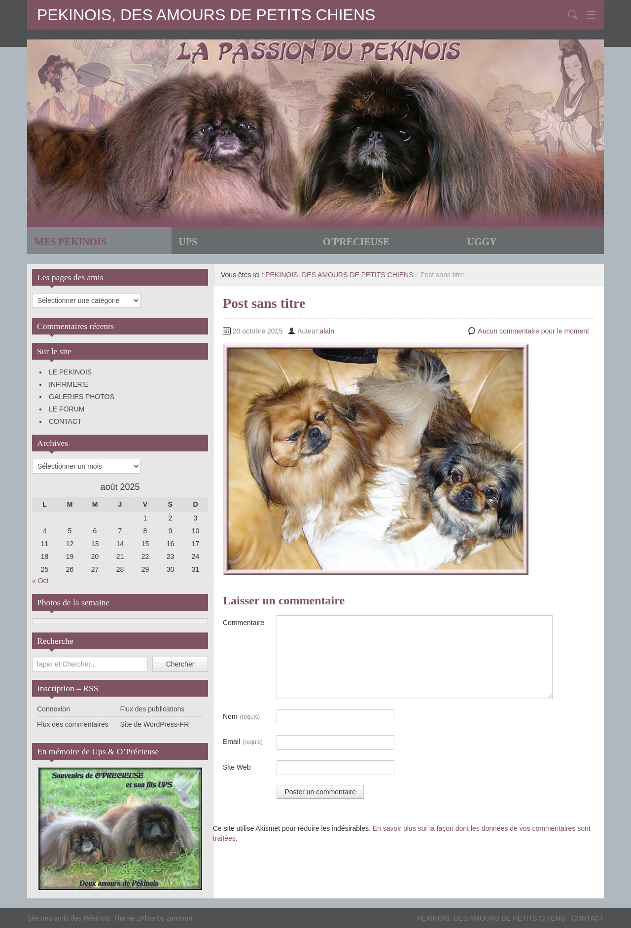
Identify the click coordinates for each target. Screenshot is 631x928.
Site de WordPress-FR (154, 724)
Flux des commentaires (72, 724)
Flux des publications (152, 709)
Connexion (53, 709)
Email (243, 742)
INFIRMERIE (69, 384)
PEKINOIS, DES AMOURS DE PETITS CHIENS (206, 15)
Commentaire (243, 623)
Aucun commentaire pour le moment (533, 331)
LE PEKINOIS (70, 372)
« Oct (40, 581)
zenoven (179, 918)
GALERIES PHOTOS (81, 397)
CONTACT (65, 421)
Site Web (237, 767)
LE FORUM (66, 409)
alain (326, 331)
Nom (241, 716)
